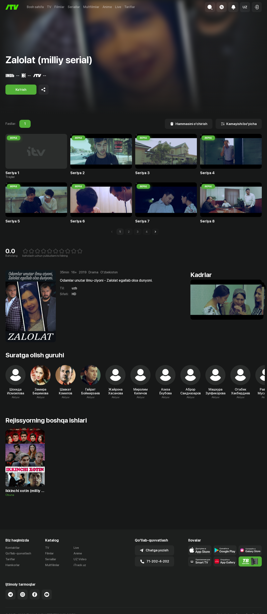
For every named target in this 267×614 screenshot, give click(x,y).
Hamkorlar (12, 565)
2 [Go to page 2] (129, 231)
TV (49, 7)
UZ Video (80, 559)
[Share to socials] (43, 90)
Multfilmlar (91, 7)
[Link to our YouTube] (47, 594)
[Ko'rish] (20, 90)
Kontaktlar (12, 548)
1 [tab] (25, 124)
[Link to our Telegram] (10, 594)
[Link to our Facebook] (35, 594)
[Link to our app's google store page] (225, 550)
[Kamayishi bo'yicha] (239, 124)
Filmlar (59, 7)
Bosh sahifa (35, 7)
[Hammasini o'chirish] (188, 124)
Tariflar (129, 7)
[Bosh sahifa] (12, 7)
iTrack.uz (80, 565)
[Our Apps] (199, 561)
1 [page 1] (120, 231)
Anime (107, 7)
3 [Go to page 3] (137, 231)
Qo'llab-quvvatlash (18, 553)
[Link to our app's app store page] (199, 550)
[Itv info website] (250, 561)
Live (118, 7)
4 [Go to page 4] (147, 231)
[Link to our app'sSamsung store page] (250, 550)
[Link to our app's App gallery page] (225, 561)
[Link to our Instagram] (23, 594)
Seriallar (74, 7)
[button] (245, 7)
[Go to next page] (155, 231)
